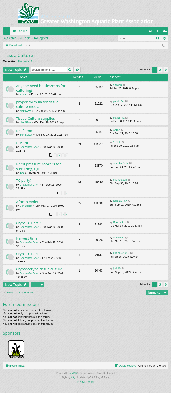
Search (11, 38)
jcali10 (117, 268)
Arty (73, 377)
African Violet (27, 201)
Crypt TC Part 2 (28, 222)
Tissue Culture (18, 55)
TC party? (24, 180)
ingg (22, 172)
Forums (22, 31)
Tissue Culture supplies (35, 118)
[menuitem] (150, 31)
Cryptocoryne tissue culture (39, 269)
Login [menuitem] (158, 32)
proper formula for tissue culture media (37, 104)
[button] (165, 70)
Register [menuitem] (165, 32)
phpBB (73, 373)
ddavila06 (118, 237)
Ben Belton (26, 134)
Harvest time (26, 238)
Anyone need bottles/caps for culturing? (41, 88)
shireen (24, 94)
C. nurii (22, 142)
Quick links (7, 32)
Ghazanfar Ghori (27, 61)
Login (26, 38)
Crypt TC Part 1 (28, 253)
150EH (117, 142)
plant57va (25, 110)
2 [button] (160, 69)
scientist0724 (120, 163)
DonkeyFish (120, 201)
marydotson (120, 179)
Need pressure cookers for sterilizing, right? (38, 166)
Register (42, 38)
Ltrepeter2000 (121, 252)
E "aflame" (24, 130)
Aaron (116, 129)
